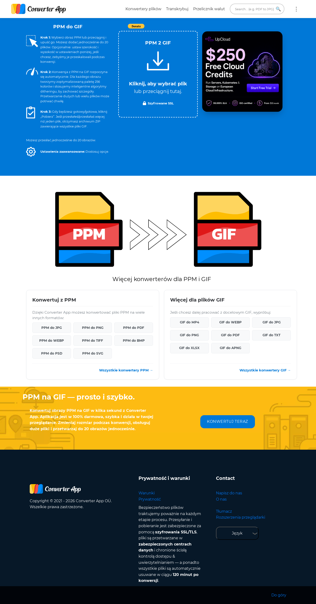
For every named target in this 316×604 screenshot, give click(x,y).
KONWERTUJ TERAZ (227, 421)
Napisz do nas (229, 493)
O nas (221, 499)
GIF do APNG (230, 348)
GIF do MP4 (189, 322)
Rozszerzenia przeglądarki (240, 517)
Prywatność (150, 499)
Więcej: (296, 9)
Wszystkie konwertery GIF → (265, 370)
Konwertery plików (143, 9)
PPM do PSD (51, 353)
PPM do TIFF (92, 340)
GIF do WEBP (230, 322)
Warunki (147, 493)
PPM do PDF (133, 328)
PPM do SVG (92, 353)
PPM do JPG (51, 328)
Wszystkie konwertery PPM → (126, 370)
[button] (31, 151)
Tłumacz (224, 511)
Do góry (278, 595)
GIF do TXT (271, 335)
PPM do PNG (92, 328)
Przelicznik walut (209, 9)
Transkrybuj (177, 9)
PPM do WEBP (51, 340)
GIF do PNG (189, 335)
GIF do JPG (272, 322)
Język (237, 533)
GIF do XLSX (189, 348)
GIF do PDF (230, 335)
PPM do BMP (134, 340)
